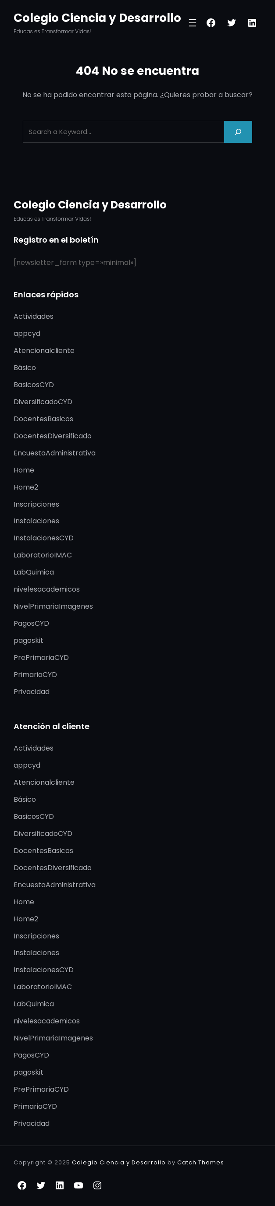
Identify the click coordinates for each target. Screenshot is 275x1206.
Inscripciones (36, 504)
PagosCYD (31, 623)
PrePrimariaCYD (41, 657)
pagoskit (28, 640)
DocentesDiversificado (53, 436)
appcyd (27, 333)
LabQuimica (34, 572)
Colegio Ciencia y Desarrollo (97, 18)
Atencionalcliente (44, 351)
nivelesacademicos (47, 589)
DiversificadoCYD (43, 402)
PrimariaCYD (35, 675)
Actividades (34, 316)
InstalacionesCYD (44, 538)
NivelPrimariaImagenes (53, 606)
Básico (25, 368)
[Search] (238, 131)
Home (24, 470)
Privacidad (32, 692)
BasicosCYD (34, 385)
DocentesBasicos (43, 419)
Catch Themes (200, 1162)
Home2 (26, 487)
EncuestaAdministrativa (55, 453)
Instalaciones (36, 521)
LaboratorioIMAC (43, 555)
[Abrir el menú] (192, 23)
